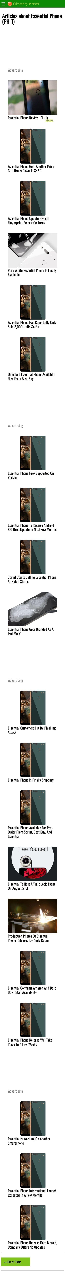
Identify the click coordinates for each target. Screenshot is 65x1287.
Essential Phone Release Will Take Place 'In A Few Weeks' (30, 1042)
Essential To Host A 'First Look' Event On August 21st (31, 886)
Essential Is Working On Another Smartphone (29, 1141)
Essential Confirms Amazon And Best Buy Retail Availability (32, 990)
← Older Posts (12, 1261)
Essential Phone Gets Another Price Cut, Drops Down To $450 (31, 168)
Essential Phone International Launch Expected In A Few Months (32, 1193)
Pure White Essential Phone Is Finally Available (32, 272)
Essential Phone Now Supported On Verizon (31, 475)
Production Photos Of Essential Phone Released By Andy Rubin (28, 938)
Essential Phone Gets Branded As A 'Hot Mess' (31, 631)
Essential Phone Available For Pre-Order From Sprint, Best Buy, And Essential (30, 832)
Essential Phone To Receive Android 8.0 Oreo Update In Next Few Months (32, 527)
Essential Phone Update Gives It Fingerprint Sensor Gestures (28, 220)
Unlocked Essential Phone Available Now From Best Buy (31, 376)
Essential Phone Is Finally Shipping (30, 780)
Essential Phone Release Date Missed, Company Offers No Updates (32, 1245)
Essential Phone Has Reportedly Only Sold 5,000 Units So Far (32, 324)
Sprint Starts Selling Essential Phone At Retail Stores (32, 579)
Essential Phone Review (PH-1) (28, 117)
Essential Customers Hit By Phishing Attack (32, 730)
